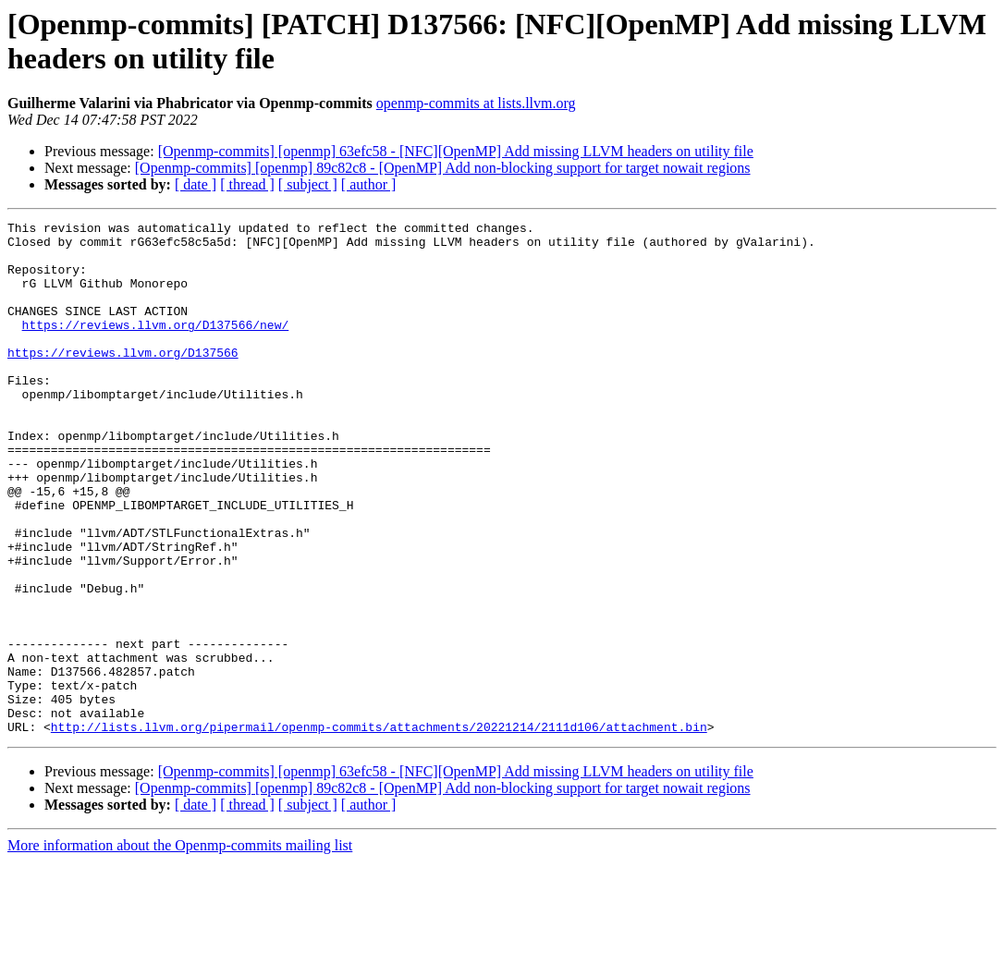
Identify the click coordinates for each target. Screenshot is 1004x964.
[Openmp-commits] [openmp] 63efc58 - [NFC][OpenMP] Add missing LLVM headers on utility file (455, 151)
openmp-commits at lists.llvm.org (476, 103)
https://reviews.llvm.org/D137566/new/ (155, 346)
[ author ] (369, 184)
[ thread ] (247, 184)
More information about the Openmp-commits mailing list (179, 948)
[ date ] (195, 184)
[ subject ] (307, 184)
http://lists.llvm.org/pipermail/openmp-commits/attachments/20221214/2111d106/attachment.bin (379, 829)
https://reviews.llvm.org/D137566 (123, 380)
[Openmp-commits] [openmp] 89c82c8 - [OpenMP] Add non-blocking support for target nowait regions (443, 168)
